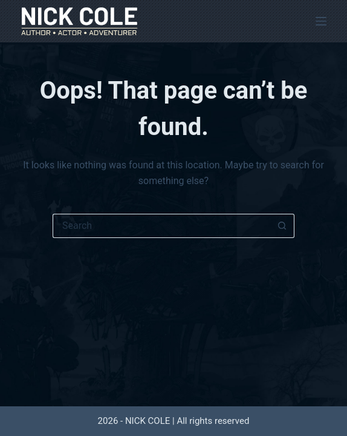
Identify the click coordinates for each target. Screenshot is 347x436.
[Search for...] (161, 226)
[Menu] (321, 21)
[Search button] (282, 226)
